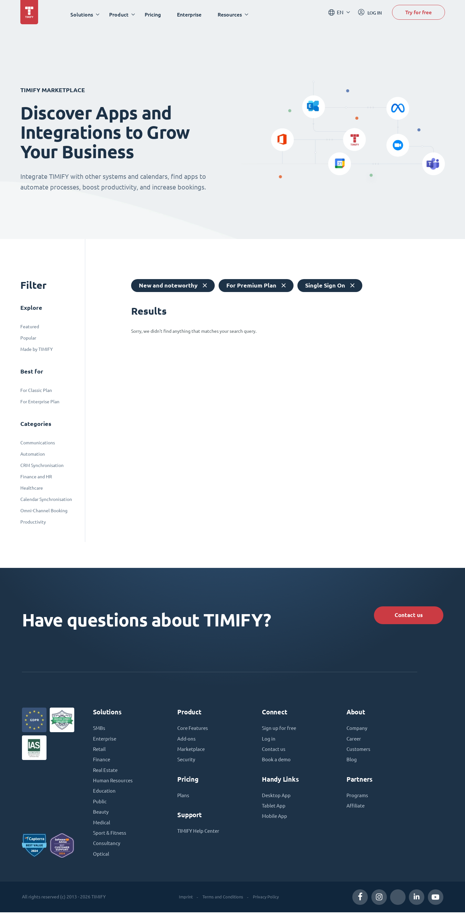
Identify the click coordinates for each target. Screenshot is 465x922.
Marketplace (191, 753)
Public (100, 808)
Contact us (404, 616)
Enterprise (192, 14)
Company (357, 731)
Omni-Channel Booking (43, 510)
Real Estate (106, 775)
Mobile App (275, 823)
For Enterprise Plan (39, 401)
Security (186, 764)
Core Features (193, 731)
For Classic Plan (36, 390)
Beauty (101, 819)
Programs (357, 801)
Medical (102, 830)
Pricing (156, 14)
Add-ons (186, 742)
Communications (37, 442)
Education (104, 797)
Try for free (418, 14)
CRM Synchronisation (42, 465)
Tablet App (274, 812)
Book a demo (277, 764)
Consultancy (107, 852)
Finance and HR (36, 476)
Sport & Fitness (110, 841)
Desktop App (277, 801)
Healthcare (31, 488)
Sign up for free (280, 731)
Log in (269, 742)
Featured (29, 326)
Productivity (33, 522)
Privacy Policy (267, 906)
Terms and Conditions (222, 906)
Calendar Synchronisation (46, 499)
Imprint (182, 906)
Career (354, 742)
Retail (99, 753)
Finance (102, 764)
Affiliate (356, 812)
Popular (28, 338)
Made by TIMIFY (36, 349)
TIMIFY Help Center (199, 837)
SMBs (99, 731)
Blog (351, 764)
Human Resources (113, 786)
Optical (101, 863)
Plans (183, 801)
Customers (358, 753)
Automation (32, 454)
